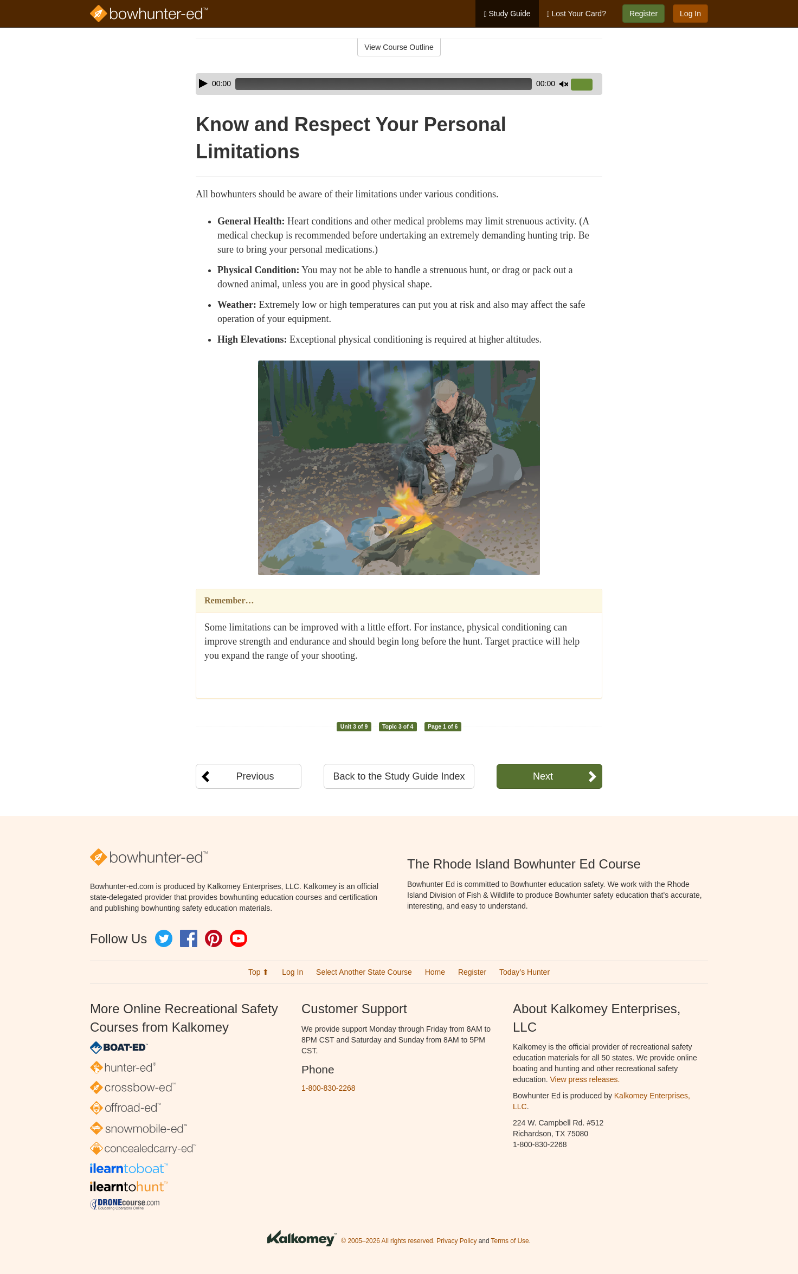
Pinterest (213, 938)
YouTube (238, 938)
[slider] (383, 84)
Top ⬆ (258, 972)
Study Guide (507, 13)
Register (643, 13)
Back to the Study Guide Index (399, 776)
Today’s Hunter (524, 972)
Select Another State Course (364, 972)
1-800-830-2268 (328, 1088)
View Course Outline (398, 47)
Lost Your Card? (576, 13)
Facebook (188, 938)
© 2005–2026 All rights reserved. (388, 1241)
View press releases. (585, 1079)
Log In (690, 13)
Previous (255, 776)
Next (543, 776)
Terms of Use (510, 1241)
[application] (399, 84)
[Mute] (563, 84)
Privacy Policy (456, 1241)
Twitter (163, 938)
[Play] (203, 83)
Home (435, 972)
